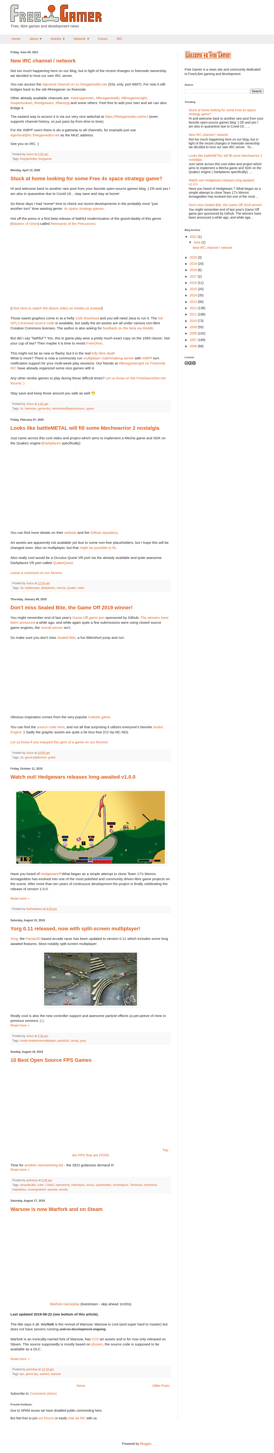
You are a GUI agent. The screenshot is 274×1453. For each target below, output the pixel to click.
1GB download (87, 318)
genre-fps (32, 1374)
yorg (83, 1040)
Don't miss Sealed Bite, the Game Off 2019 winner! (71, 607)
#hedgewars (44, 103)
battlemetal (32, 588)
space (90, 408)
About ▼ (35, 39)
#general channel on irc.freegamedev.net (74, 84)
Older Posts (161, 1385)
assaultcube (28, 1185)
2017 (194, 276)
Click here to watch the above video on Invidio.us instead (57, 308)
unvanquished (37, 1189)
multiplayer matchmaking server (108, 358)
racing (74, 1040)
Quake (71, 588)
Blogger (145, 1444)
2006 (194, 346)
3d (21, 588)
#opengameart (82, 98)
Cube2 (49, 1185)
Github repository (103, 533)
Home (16, 39)
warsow (52, 1189)
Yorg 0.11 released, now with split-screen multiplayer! (75, 928)
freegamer (45, 159)
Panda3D (33, 939)
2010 (194, 321)
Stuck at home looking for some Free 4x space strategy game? (86, 178)
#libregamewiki (107, 98)
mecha (61, 588)
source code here (51, 727)
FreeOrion (94, 343)
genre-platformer (35, 757)
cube (40, 1185)
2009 (194, 327)
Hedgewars (50, 874)
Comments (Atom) (43, 1393)
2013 (194, 302)
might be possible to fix (98, 548)
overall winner (52, 628)
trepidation (19, 1189)
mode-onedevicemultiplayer (38, 1040)
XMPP (147, 358)
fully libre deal (103, 353)
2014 (194, 295)
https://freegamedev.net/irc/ (126, 116)
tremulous (150, 1185)
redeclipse (78, 1185)
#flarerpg (62, 103)
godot (51, 757)
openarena (62, 1185)
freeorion (30, 408)
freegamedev (28, 159)
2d (21, 757)
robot (80, 588)
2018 (194, 270)
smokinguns (120, 1185)
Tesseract (136, 1185)
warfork (44, 1374)
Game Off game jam (88, 618)
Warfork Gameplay (65, 1304)
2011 (194, 314)
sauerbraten (103, 1185)
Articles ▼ (58, 39)
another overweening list (43, 1165)
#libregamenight (134, 98)
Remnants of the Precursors (73, 224)
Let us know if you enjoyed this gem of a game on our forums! (59, 742)
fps (22, 1374)
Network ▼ (82, 39)
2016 (194, 283)
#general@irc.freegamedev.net (34, 135)
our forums (46, 1418)
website (70, 533)
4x (21, 408)
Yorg (14, 939)
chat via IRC (76, 1418)
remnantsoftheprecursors (68, 408)
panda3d (63, 1040)
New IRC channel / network (43, 61)
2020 (194, 257)
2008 (194, 333)
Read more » (19, 898)
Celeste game (99, 717)
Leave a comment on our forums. (36, 573)
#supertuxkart (21, 103)
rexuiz (90, 1185)
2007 (194, 340)
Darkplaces (52, 443)
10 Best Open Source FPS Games (51, 1060)
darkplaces (48, 588)
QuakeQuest (63, 563)
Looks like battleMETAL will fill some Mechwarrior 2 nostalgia (84, 428)
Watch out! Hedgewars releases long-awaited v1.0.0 (72, 777)
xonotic (63, 1189)
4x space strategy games (84, 208)
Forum (102, 39)
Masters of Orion (25, 224)
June (197, 242)
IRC (119, 39)
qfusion (97, 1344)
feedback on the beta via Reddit (128, 328)
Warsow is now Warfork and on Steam (56, 1209)
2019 (194, 264)
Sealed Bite (66, 638)
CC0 (95, 1339)
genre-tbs (44, 408)
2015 (194, 289)
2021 (194, 237)
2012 (194, 308)
